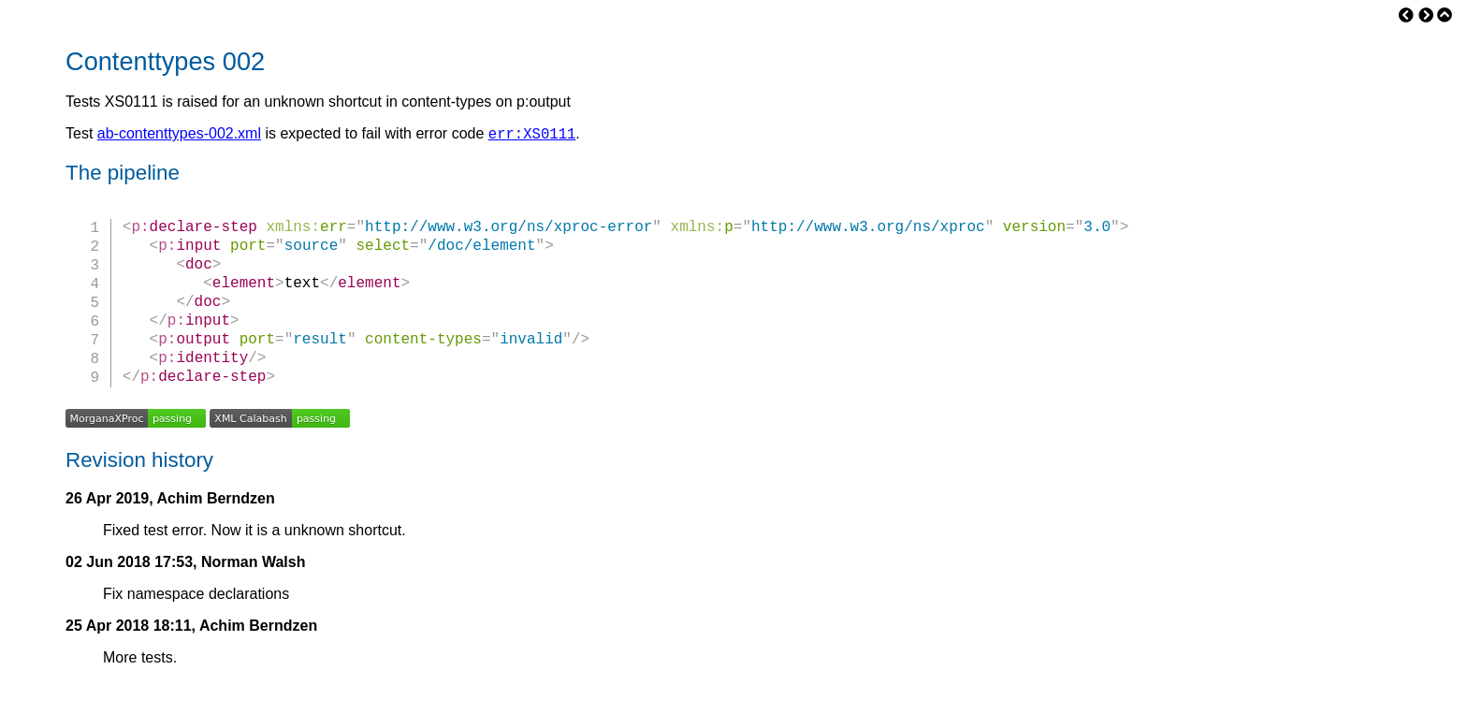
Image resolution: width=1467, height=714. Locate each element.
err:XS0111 (532, 135)
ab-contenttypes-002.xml (179, 136)
